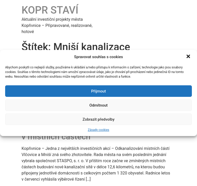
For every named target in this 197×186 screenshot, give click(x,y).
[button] (189, 57)
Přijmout (98, 91)
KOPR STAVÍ (50, 10)
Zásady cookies (98, 130)
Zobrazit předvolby (99, 119)
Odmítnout (99, 105)
